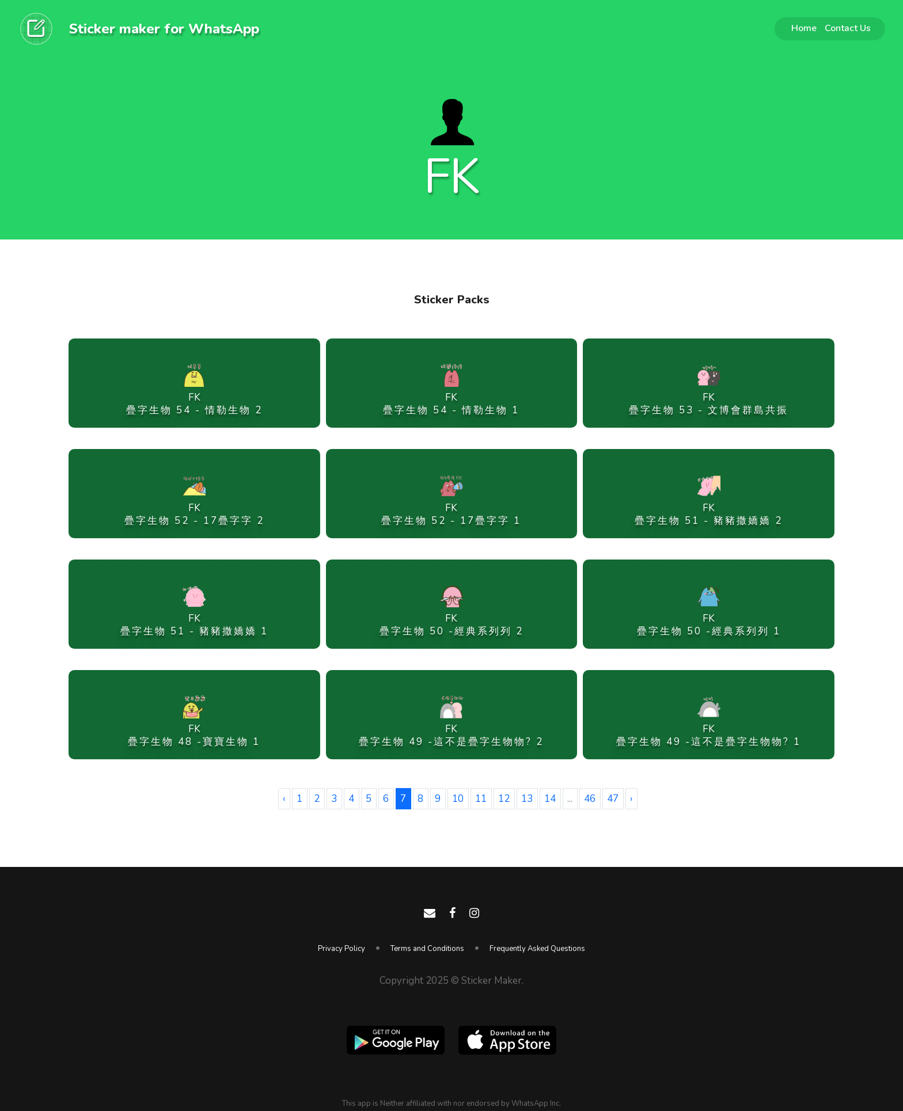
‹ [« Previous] (284, 798)
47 (613, 798)
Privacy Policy (341, 948)
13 (527, 798)
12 (504, 798)
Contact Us (848, 28)
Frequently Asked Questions (537, 948)
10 (458, 798)
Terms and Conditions (427, 948)
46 (589, 798)
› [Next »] (631, 798)
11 (481, 798)
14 (550, 798)
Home (804, 28)
